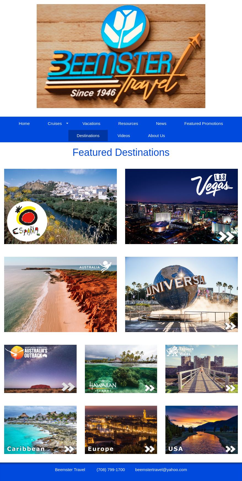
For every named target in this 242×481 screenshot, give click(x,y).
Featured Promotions (203, 123)
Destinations (88, 135)
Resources (128, 123)
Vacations (91, 123)
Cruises (55, 123)
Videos (123, 135)
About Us (156, 135)
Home (24, 123)
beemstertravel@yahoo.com (161, 469)
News (161, 123)
